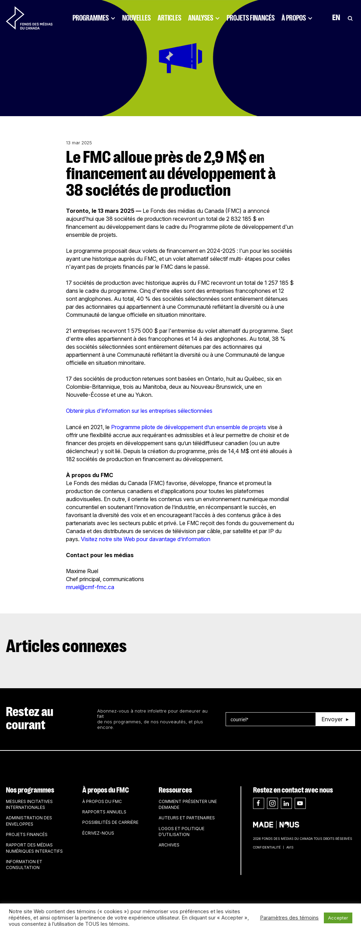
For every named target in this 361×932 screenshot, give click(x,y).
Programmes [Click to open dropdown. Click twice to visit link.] (94, 18)
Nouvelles (136, 18)
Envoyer (332, 719)
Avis (289, 847)
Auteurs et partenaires (187, 817)
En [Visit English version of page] (336, 18)
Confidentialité (267, 847)
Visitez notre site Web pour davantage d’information (145, 539)
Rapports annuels (104, 811)
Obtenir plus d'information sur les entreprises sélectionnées (139, 410)
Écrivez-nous (98, 833)
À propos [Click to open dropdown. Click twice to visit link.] (297, 18)
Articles (169, 18)
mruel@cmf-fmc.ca (90, 587)
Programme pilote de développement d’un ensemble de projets (188, 427)
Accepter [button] (338, 918)
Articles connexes (66, 646)
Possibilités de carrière (110, 822)
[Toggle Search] (350, 18)
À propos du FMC (105, 790)
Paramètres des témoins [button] (289, 918)
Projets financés (251, 18)
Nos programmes (30, 790)
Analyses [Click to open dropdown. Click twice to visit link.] (204, 18)
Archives (169, 844)
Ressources (175, 790)
